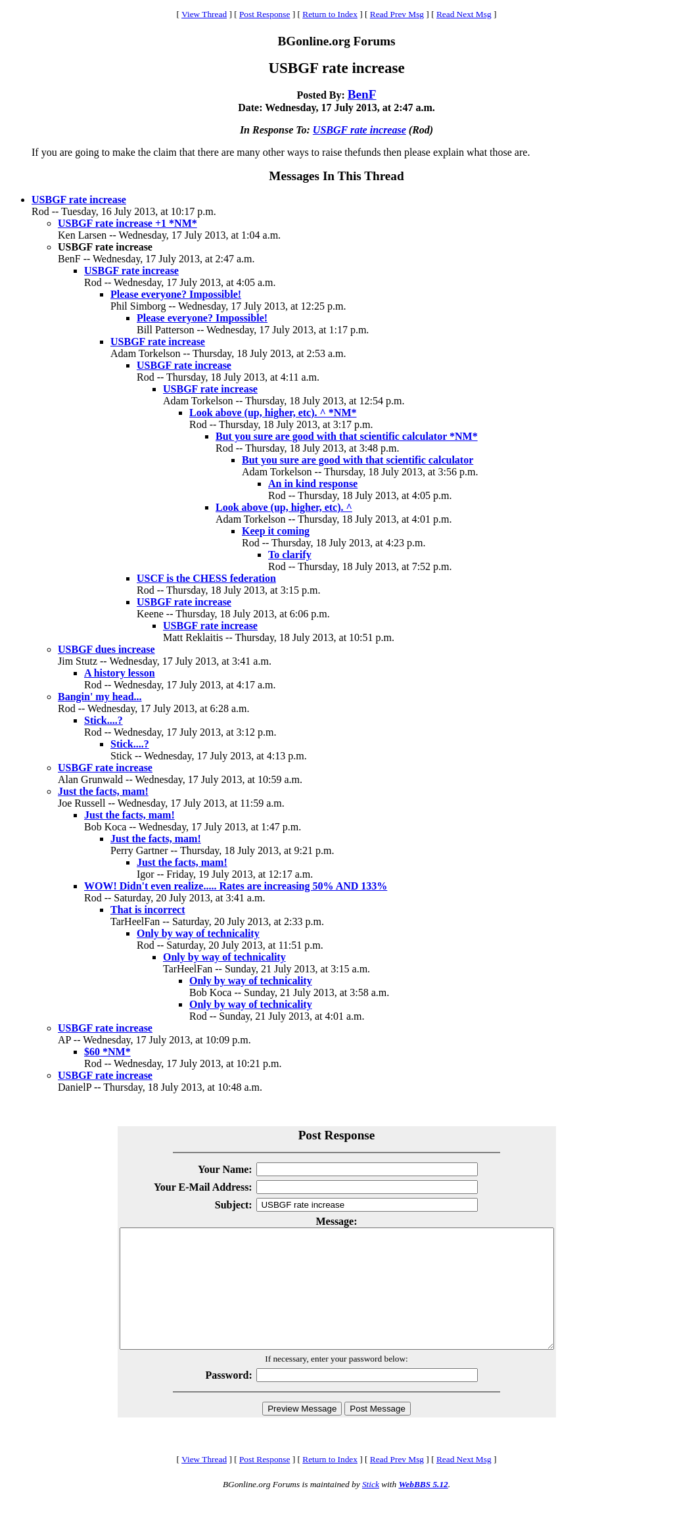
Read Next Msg (464, 14)
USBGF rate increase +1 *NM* (127, 223)
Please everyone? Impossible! (175, 294)
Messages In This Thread (336, 176)
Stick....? (103, 720)
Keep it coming (276, 530)
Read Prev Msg (397, 14)
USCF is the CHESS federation (206, 578)
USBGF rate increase (359, 129)
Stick (370, 1508)
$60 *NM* (107, 1051)
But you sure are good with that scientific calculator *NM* (347, 436)
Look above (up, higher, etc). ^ (284, 507)
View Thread (204, 14)
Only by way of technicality (198, 933)
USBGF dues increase (106, 649)
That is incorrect (147, 909)
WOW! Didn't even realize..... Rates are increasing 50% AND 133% (235, 886)
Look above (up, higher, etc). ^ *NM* (272, 412)
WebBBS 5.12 (423, 1508)
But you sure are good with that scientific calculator (357, 459)
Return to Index (330, 14)
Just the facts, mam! (103, 791)
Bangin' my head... (100, 696)
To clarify (290, 554)
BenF (362, 94)
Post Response (264, 14)
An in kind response (313, 483)
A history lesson (119, 673)
